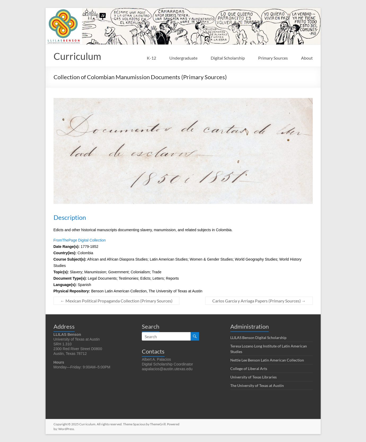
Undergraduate (183, 57)
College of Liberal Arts (248, 368)
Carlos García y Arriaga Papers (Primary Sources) (259, 300)
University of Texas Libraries (253, 377)
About (307, 57)
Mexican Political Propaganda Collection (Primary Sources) (116, 300)
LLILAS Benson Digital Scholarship (258, 337)
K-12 (151, 57)
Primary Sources (273, 57)
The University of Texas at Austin (257, 385)
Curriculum (77, 56)
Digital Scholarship (228, 57)
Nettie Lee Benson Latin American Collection (267, 360)
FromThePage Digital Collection (80, 240)
